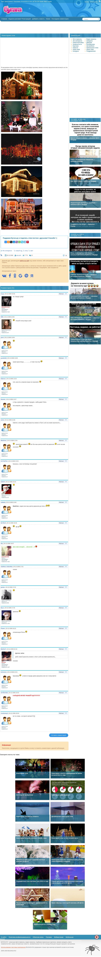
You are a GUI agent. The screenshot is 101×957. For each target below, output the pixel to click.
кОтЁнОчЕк (4, 692)
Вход (2, 1)
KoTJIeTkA (4, 461)
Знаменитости (77, 44)
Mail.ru (45, 1)
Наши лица (76, 49)
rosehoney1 (4, 713)
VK (33, 1)
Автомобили (90, 46)
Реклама (87, 1)
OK (38, 1)
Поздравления (91, 51)
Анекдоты (89, 41)
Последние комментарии (60, 19)
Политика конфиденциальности (19, 937)
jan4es (3, 587)
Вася (2, 608)
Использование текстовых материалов (13, 947)
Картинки (75, 46)
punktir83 (4, 358)
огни (26, 250)
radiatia (3, 502)
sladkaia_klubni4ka (6, 566)
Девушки (89, 42)
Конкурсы (76, 51)
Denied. (3, 399)
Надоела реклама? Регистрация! (19, 19)
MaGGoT (3, 649)
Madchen (3, 440)
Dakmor (3, 378)
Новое (48, 19)
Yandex (50, 1)
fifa (2, 543)
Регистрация (17, 1)
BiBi (2, 317)
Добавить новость (38, 19)
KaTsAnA (3, 672)
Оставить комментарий (58, 735)
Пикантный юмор (78, 42)
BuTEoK (3, 523)
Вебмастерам (58, 937)
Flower (3, 628)
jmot (2, 337)
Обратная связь (94, 1)
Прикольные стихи (92, 47)
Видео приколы (91, 39)
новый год (19, 250)
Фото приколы (77, 39)
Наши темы (90, 49)
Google (41, 1)
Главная (4, 19)
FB (35, 1)
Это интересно (7, 250)
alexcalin (18, 255)
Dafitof (3, 481)
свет (31, 250)
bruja (2, 294)
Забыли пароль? (9, 1)
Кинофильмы (90, 44)
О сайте (3, 937)
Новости (75, 47)
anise (2, 420)
